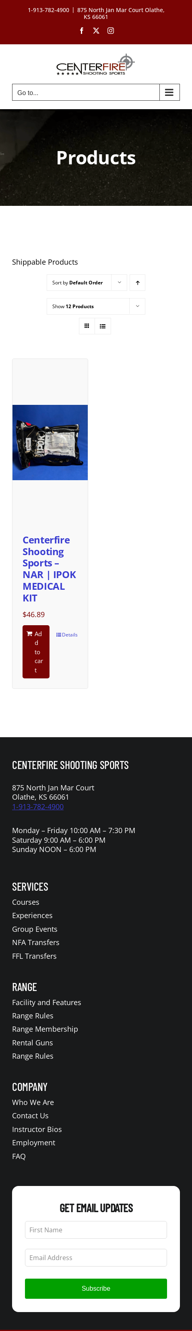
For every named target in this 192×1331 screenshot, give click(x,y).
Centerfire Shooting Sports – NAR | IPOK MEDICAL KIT (49, 568)
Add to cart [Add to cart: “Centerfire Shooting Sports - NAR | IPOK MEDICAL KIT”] (39, 652)
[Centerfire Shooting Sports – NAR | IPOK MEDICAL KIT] (50, 442)
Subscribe (96, 1288)
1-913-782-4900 (38, 806)
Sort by (77, 282)
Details (70, 634)
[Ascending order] (137, 282)
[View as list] (103, 326)
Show (73, 306)
